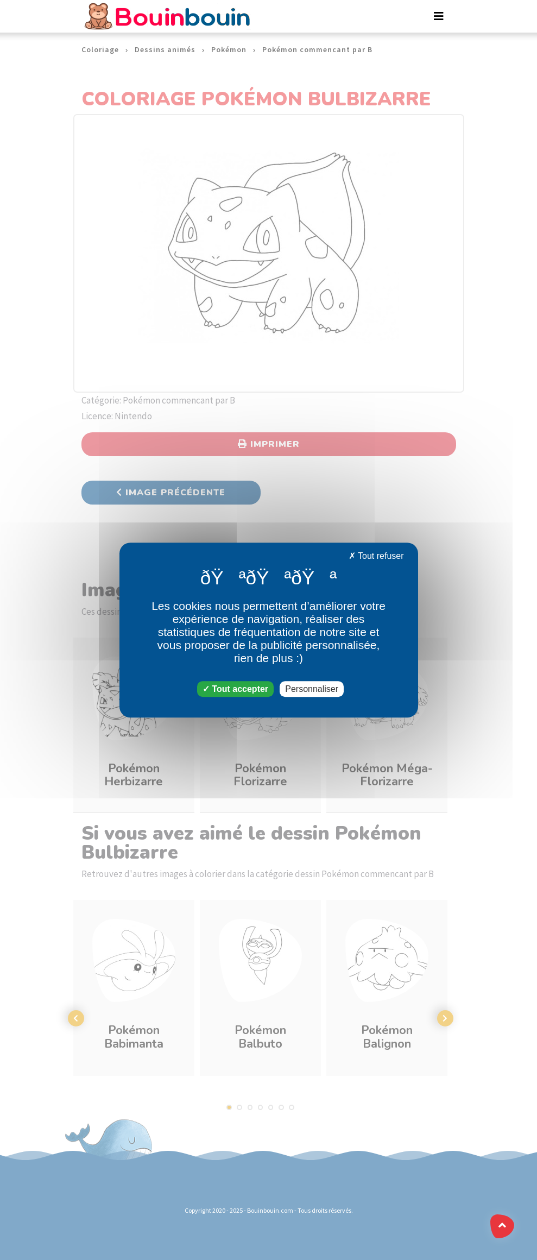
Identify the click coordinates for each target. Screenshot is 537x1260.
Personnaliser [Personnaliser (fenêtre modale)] (311, 689)
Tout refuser (376, 555)
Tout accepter (235, 689)
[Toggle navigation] (439, 16)
